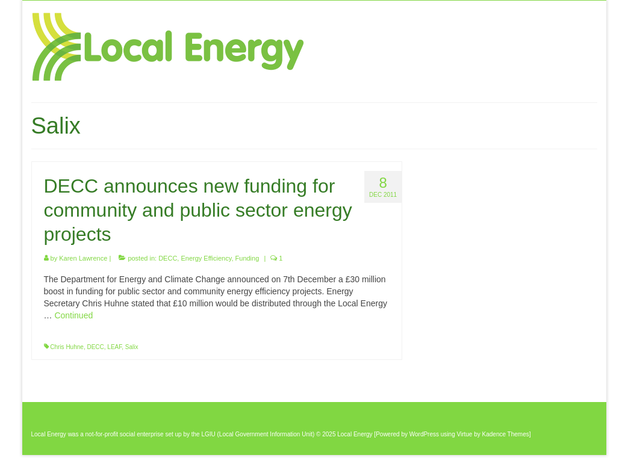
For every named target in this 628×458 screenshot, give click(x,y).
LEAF (114, 347)
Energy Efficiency (206, 258)
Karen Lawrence (83, 258)
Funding (247, 258)
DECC (167, 258)
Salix (131, 347)
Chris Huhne (67, 347)
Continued (73, 315)
